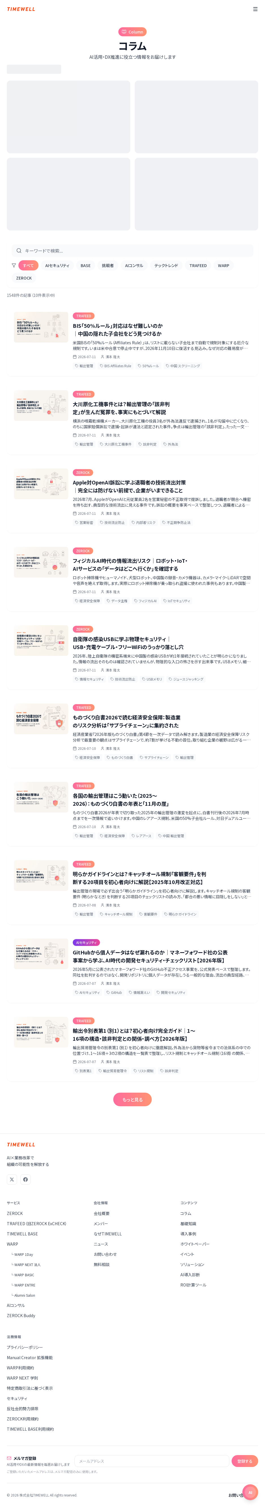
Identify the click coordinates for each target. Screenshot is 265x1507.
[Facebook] (25, 1179)
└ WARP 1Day (21, 1254)
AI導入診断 (190, 1274)
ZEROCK (24, 278)
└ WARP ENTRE (22, 1285)
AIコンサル (134, 265)
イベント (187, 1254)
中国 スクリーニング (183, 365)
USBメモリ (152, 679)
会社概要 (102, 1213)
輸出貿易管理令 (113, 1070)
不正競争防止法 (176, 522)
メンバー (101, 1223)
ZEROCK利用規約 (23, 1419)
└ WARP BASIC (22, 1274)
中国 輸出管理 (171, 835)
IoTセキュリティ (176, 600)
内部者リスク (143, 522)
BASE (86, 265)
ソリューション (192, 1264)
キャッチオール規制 (116, 914)
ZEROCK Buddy (21, 1315)
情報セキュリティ (89, 679)
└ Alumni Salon (22, 1295)
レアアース (141, 835)
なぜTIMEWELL (108, 1234)
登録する (245, 1461)
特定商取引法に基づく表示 (30, 1388)
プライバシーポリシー (25, 1347)
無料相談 (102, 1264)
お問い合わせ (105, 1254)
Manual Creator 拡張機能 (30, 1357)
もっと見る (132, 1099)
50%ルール (148, 365)
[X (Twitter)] (12, 1179)
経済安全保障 (87, 600)
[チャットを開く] (250, 1492)
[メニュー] (255, 9)
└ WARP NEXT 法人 (25, 1264)
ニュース (101, 1244)
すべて (28, 265)
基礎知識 (188, 1223)
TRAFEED (198, 265)
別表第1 (83, 1070)
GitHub (114, 992)
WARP (223, 265)
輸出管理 (84, 365)
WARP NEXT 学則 (22, 1378)
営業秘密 (84, 522)
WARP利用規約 (20, 1367)
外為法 (170, 444)
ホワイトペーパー (195, 1244)
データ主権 (117, 600)
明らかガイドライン (180, 914)
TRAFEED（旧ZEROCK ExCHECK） (37, 1223)
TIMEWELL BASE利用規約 (30, 1429)
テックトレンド (166, 265)
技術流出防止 (112, 522)
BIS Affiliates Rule (115, 365)
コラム (185, 1213)
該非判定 (147, 444)
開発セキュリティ (171, 992)
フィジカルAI (145, 600)
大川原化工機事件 (116, 444)
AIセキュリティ (57, 265)
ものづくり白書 (120, 757)
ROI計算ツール (193, 1285)
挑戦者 (108, 265)
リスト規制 (143, 1070)
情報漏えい (139, 992)
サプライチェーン (154, 757)
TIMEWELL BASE (22, 1234)
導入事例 (188, 1234)
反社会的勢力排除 (23, 1408)
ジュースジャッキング (186, 679)
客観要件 (148, 914)
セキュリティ (17, 1398)
